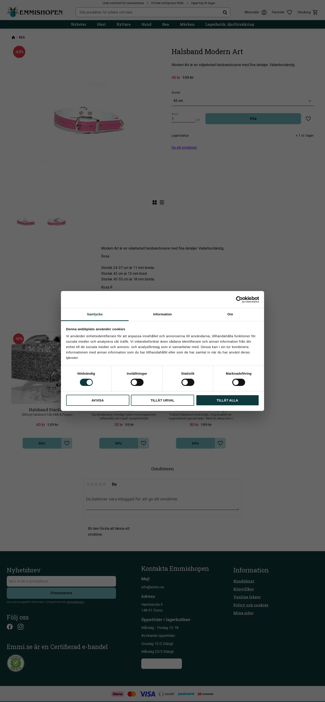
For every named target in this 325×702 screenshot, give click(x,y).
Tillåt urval (162, 400)
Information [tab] (162, 314)
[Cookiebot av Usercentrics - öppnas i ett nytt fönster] (239, 299)
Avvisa (97, 400)
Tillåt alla (227, 400)
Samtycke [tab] (95, 314)
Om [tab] (230, 314)
